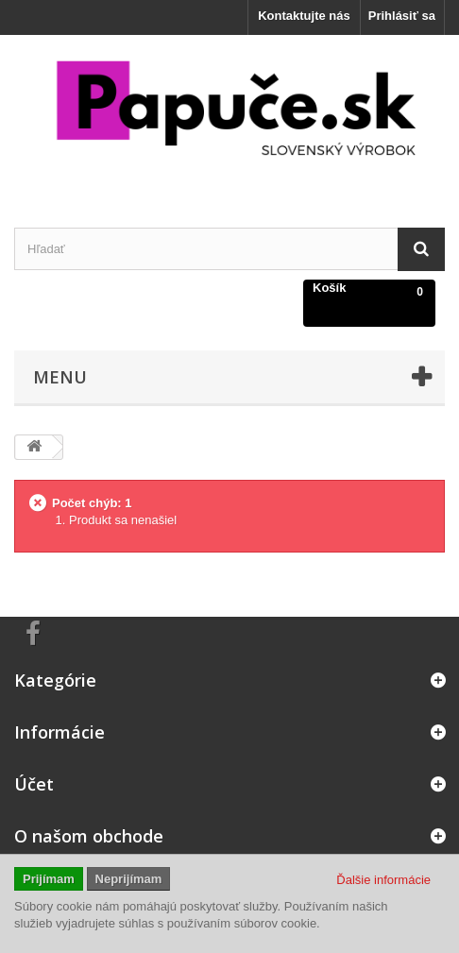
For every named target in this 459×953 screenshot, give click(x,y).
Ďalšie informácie (383, 880)
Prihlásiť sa (401, 16)
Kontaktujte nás (304, 16)
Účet (34, 784)
